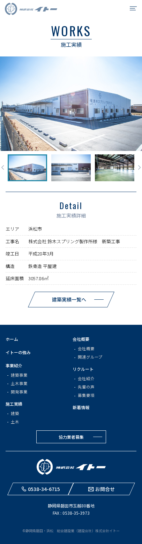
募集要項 (86, 395)
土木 (15, 421)
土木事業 (19, 383)
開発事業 (19, 391)
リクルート (83, 369)
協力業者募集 (71, 437)
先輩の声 (86, 387)
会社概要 (81, 339)
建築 (15, 413)
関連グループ (90, 357)
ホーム (12, 339)
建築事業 (19, 375)
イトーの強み (18, 352)
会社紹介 (86, 378)
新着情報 (81, 407)
